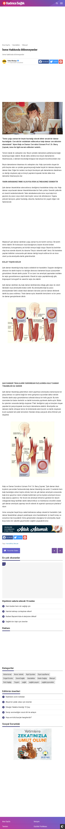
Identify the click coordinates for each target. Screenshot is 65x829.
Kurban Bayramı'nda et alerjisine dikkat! (21, 616)
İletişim (37, 821)
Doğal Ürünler (8, 678)
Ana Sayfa (6, 821)
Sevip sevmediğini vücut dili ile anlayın (21, 712)
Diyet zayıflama (43, 674)
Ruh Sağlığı (7, 682)
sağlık (24, 682)
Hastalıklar (9, 543)
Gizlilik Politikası (40, 826)
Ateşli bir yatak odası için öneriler (19, 702)
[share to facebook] (43, 62)
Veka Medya (13, 61)
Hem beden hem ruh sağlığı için (18, 606)
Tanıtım (5, 826)
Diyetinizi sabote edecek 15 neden (18, 601)
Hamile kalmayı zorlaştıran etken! (19, 611)
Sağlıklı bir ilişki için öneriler (17, 622)
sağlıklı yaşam (34, 682)
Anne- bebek (18, 674)
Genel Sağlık (20, 678)
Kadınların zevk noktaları (15, 697)
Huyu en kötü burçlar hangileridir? (19, 717)
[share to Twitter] (53, 62)
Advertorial (7, 674)
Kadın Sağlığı (42, 678)
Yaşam (16, 682)
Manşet (16, 543)
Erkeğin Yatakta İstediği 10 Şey (18, 707)
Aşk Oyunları (30, 674)
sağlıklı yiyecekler (48, 682)
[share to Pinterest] (61, 62)
